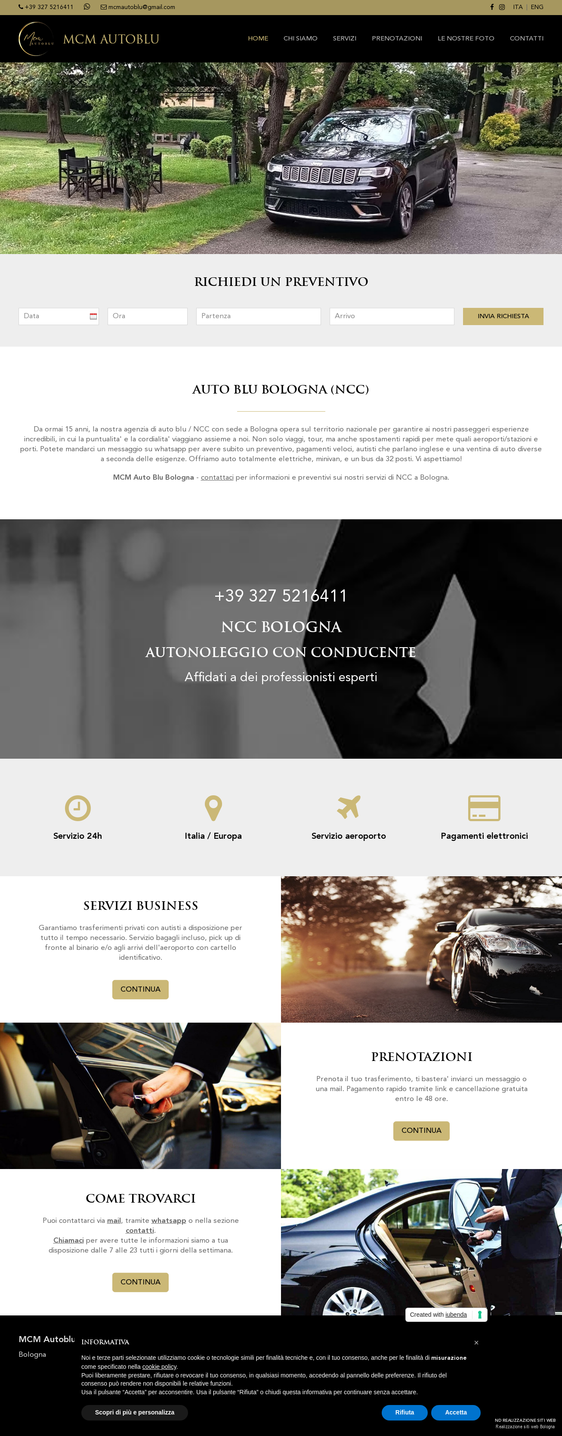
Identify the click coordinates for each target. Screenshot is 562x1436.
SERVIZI (344, 39)
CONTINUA (140, 989)
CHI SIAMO (301, 39)
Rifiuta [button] (404, 1412)
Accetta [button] (456, 1412)
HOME (258, 39)
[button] (476, 1342)
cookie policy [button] (159, 1366)
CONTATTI (526, 39)
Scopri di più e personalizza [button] (134, 1412)
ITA (518, 7)
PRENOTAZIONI (397, 39)
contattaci (217, 477)
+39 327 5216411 (281, 597)
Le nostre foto (466, 39)
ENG (537, 7)
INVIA (503, 316)
